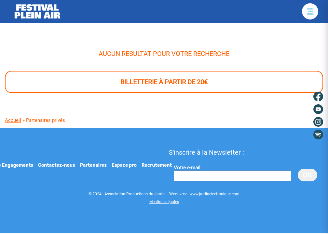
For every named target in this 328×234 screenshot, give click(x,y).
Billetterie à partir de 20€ (164, 82)
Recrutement (157, 165)
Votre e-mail (232, 173)
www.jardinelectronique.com (214, 194)
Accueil (13, 120)
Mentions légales (164, 202)
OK (307, 174)
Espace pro (124, 165)
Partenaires (93, 165)
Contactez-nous (56, 165)
